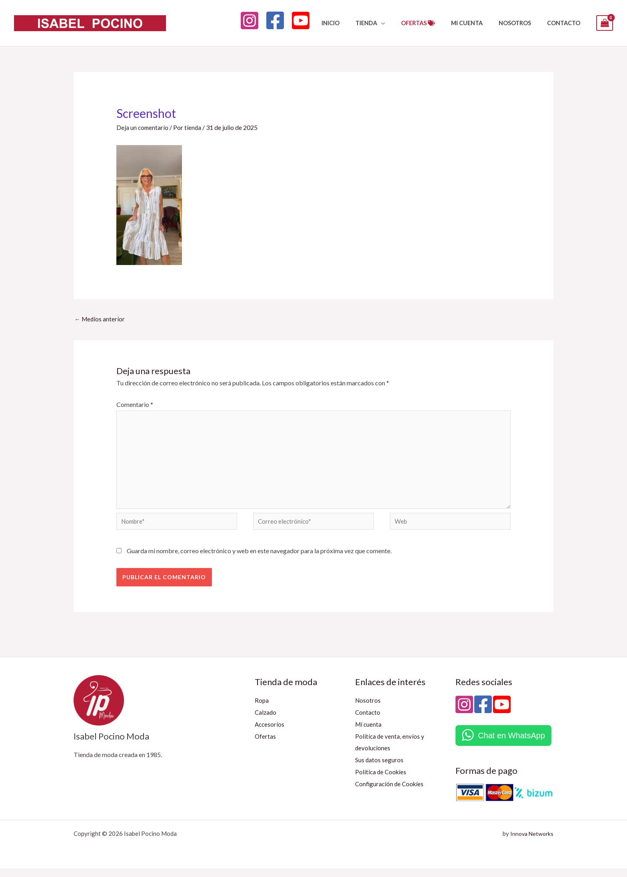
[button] (401, 23)
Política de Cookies (381, 780)
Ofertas (265, 744)
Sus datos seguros (379, 768)
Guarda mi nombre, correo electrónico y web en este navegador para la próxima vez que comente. (259, 559)
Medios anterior (100, 319)
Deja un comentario (143, 127)
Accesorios (270, 733)
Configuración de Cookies (390, 792)
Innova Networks (530, 842)
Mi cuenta (369, 733)
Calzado (266, 721)
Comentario (134, 405)
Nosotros (368, 709)
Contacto (368, 721)
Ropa (262, 709)
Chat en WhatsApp (511, 744)
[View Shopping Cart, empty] (604, 23)
